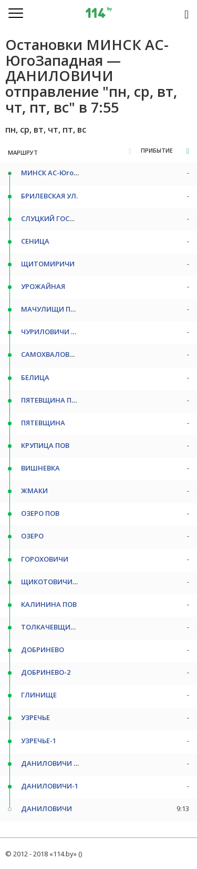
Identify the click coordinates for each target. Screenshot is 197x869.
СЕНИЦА (35, 241)
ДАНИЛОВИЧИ (46, 808)
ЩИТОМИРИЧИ (48, 263)
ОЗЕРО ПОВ (40, 513)
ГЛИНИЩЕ (39, 695)
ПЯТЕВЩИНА (43, 422)
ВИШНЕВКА (40, 468)
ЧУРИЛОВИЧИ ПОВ (53, 331)
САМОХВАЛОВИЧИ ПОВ (60, 354)
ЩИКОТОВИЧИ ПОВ (54, 581)
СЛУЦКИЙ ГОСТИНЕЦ (57, 218)
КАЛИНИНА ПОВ (49, 604)
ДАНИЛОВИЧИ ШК (53, 763)
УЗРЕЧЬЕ (35, 717)
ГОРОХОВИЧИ (44, 559)
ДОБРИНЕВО (42, 649)
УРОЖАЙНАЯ (43, 286)
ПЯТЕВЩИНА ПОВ (51, 400)
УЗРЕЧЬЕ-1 (38, 740)
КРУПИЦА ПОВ (45, 445)
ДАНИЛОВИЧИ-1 (49, 786)
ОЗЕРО (32, 536)
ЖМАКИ (34, 490)
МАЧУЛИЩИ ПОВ (50, 309)
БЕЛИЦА (35, 377)
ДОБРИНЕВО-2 (45, 672)
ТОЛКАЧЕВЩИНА (50, 627)
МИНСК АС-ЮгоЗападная (64, 172)
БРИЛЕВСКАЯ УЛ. (49, 196)
